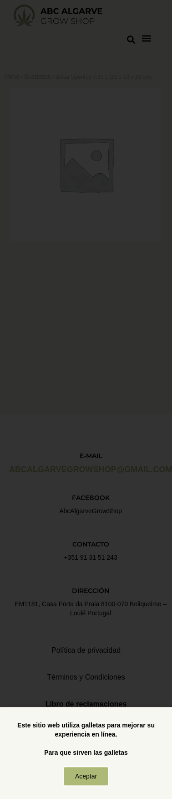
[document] (86, 399)
